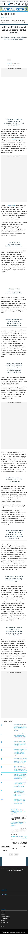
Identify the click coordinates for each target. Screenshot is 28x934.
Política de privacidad (5, 918)
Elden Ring (4, 1)
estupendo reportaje (17, 139)
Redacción (3, 912)
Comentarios (5, 846)
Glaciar (8, 1)
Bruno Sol (9, 63)
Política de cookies (4, 922)
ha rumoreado (11, 205)
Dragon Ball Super (14, 1)
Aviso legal (3, 920)
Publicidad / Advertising (5, 916)
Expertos (22, 846)
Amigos (5, 850)
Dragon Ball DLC (22, 1)
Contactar (3, 914)
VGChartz (3, 926)
